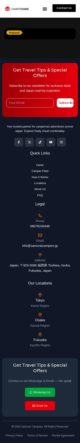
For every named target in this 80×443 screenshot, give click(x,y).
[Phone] (40, 215)
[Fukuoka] (40, 334)
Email (40, 240)
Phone (40, 221)
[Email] (40, 235)
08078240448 (40, 226)
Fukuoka (40, 340)
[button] (44, 8)
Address (40, 260)
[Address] (40, 255)
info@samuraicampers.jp (40, 245)
